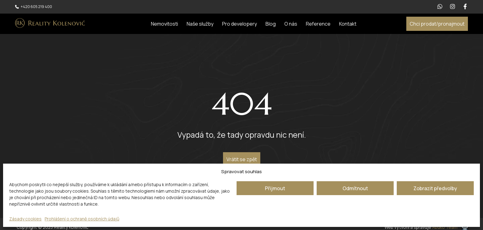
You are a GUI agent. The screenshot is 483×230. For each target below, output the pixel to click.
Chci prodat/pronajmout (437, 23)
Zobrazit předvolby (435, 188)
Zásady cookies (25, 219)
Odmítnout (355, 188)
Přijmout (275, 188)
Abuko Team (444, 227)
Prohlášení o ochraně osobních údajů (82, 219)
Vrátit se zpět (241, 159)
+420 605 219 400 (36, 6)
